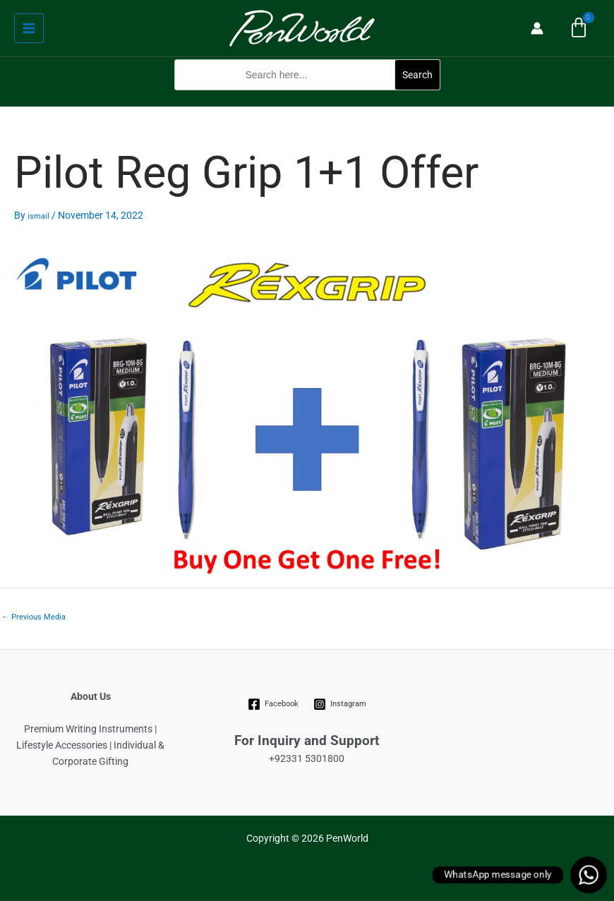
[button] (307, 97)
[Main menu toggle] (29, 28)
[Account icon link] (537, 28)
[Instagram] (339, 704)
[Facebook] (273, 704)
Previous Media (33, 617)
